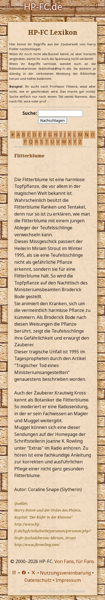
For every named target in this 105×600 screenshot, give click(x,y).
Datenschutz (38, 580)
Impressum (68, 580)
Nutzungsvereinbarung (65, 573)
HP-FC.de (43, 6)
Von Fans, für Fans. (74, 561)
